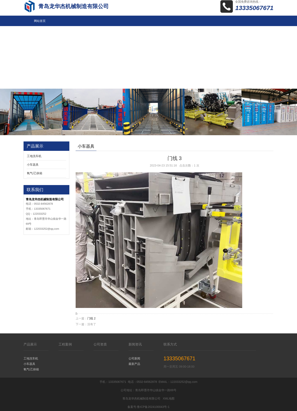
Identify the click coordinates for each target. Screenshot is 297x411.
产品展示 (30, 344)
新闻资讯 (135, 344)
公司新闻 (134, 358)
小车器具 (33, 164)
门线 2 (91, 318)
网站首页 (40, 21)
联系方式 (170, 344)
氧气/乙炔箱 (34, 173)
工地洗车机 (34, 156)
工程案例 (65, 344)
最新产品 (134, 364)
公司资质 (100, 344)
